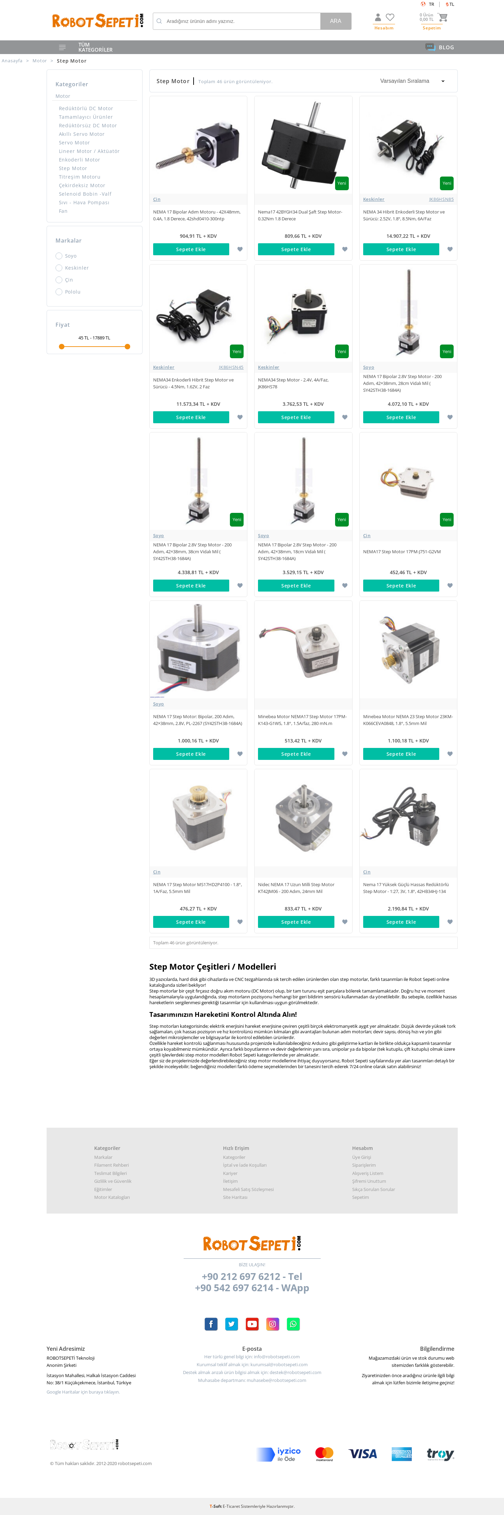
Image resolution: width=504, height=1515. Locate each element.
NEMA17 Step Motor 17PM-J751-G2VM (402, 551)
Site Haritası (235, 1197)
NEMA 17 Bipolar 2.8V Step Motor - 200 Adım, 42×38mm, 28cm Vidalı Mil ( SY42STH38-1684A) (402, 383)
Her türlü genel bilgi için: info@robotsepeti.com (252, 1357)
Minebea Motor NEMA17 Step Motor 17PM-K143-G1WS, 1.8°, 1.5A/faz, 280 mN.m (302, 719)
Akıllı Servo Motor (82, 134)
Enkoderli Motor (80, 159)
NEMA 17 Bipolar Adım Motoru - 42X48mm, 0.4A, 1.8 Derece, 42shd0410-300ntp (197, 215)
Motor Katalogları (112, 1197)
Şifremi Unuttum (369, 1181)
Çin (65, 279)
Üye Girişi (361, 1157)
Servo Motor (74, 142)
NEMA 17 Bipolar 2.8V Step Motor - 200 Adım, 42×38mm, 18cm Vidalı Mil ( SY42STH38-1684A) (297, 551)
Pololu (68, 291)
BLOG (439, 47)
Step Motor (73, 168)
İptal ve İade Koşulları (245, 1165)
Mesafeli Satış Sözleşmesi (248, 1189)
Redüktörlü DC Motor (86, 108)
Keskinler (72, 267)
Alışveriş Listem (367, 1173)
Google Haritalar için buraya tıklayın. (83, 1392)
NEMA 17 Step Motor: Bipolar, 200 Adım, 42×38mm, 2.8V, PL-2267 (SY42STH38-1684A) (197, 719)
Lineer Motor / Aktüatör (89, 151)
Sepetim (360, 1197)
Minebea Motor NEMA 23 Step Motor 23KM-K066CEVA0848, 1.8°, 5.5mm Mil (408, 719)
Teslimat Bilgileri (110, 1173)
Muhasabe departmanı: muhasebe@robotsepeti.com (252, 1380)
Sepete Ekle (191, 249)
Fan (63, 211)
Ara (335, 21)
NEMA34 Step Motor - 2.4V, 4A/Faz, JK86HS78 (293, 383)
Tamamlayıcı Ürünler (86, 117)
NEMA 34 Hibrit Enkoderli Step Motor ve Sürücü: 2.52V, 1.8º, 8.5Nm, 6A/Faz (404, 215)
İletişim (230, 1181)
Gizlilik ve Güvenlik (113, 1181)
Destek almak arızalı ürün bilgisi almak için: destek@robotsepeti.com (252, 1372)
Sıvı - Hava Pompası (84, 202)
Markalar (103, 1157)
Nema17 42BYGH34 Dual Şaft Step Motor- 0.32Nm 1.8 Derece (300, 215)
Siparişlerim (364, 1165)
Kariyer (230, 1173)
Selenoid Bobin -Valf (85, 194)
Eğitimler (103, 1189)
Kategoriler (234, 1157)
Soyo (66, 255)
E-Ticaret (231, 1506)
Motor (63, 96)
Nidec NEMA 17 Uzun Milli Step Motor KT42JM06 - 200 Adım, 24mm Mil (296, 887)
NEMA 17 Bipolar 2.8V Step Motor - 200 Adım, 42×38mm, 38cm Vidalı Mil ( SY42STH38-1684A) (192, 551)
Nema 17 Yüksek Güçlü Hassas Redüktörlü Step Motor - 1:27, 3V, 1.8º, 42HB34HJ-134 (406, 887)
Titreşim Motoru (80, 176)
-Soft (216, 1506)
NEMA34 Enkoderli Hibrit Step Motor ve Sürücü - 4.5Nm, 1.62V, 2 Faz (193, 383)
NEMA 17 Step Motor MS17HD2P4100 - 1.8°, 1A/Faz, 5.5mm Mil (197, 887)
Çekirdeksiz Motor (82, 185)
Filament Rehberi (111, 1165)
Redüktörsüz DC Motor (88, 125)
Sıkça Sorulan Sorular (373, 1189)
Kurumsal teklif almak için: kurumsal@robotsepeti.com (252, 1364)
